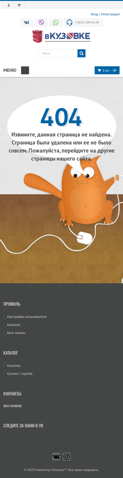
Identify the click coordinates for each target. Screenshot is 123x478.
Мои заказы (16, 333)
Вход (94, 14)
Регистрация (110, 14)
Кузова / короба (19, 373)
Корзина (13, 324)
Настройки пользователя (26, 316)
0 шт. (105, 70)
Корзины (14, 365)
